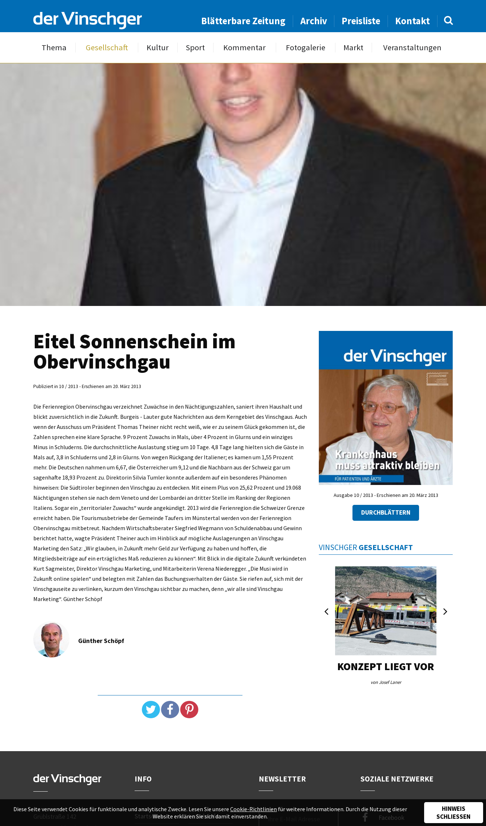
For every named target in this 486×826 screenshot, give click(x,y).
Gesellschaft (107, 47)
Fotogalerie (305, 47)
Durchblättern (385, 512)
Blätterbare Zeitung (243, 21)
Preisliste (361, 21)
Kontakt (412, 21)
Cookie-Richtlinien (253, 809)
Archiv (313, 21)
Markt (353, 47)
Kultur (158, 47)
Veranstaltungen (412, 47)
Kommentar (244, 47)
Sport (195, 47)
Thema (54, 47)
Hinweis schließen (453, 813)
